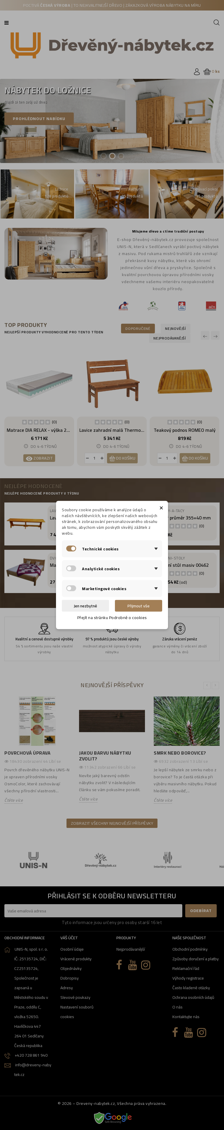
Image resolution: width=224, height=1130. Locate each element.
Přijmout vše (138, 606)
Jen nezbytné (85, 606)
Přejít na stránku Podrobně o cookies (112, 617)
